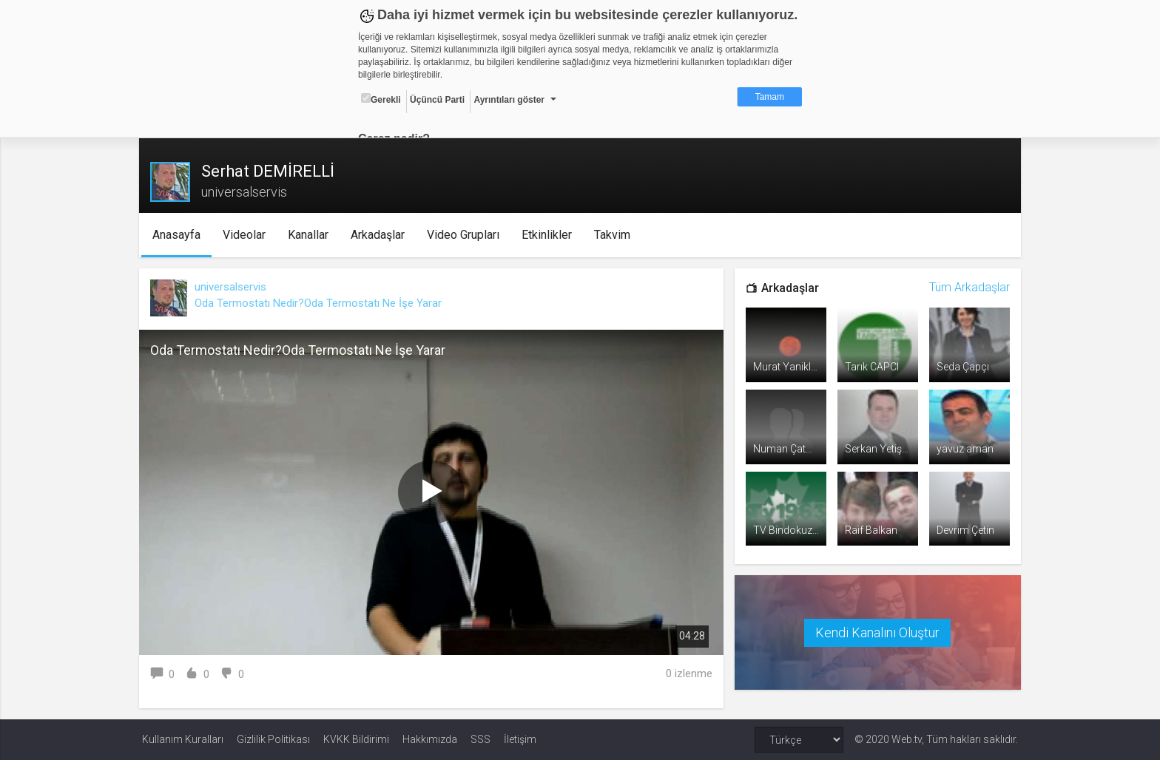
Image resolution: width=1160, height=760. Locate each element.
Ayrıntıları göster (508, 100)
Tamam (769, 97)
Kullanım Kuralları (182, 739)
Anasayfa (179, 235)
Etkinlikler (549, 235)
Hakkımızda (429, 739)
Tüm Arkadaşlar (966, 287)
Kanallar (310, 235)
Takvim (614, 235)
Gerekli (381, 99)
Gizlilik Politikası (273, 739)
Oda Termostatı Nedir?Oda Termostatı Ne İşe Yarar (321, 303)
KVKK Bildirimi (356, 739)
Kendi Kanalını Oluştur (876, 631)
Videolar (246, 235)
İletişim (520, 739)
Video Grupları (465, 235)
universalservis (233, 287)
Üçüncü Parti (437, 100)
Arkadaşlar (380, 235)
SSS (480, 739)
